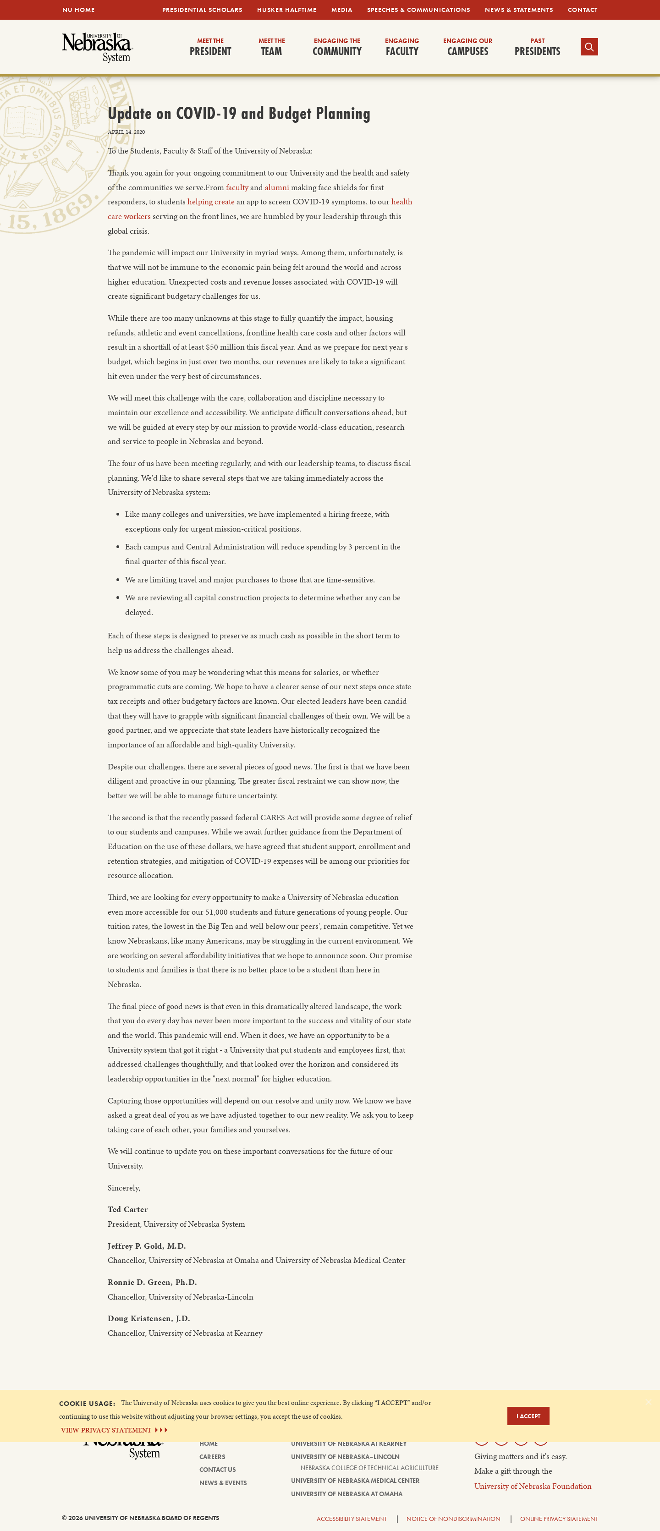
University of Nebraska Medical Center (355, 1480)
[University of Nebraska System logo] (124, 1448)
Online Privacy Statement (559, 1519)
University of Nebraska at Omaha (346, 1494)
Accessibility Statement (352, 1519)
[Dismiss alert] (648, 1402)
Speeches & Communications (418, 9)
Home (208, 1443)
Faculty (402, 48)
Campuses (468, 48)
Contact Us (217, 1469)
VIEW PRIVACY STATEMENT (115, 1430)
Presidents (538, 48)
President (210, 48)
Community (337, 48)
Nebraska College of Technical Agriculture (370, 1468)
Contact (583, 9)
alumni (277, 187)
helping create (211, 201)
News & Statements (519, 9)
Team (271, 48)
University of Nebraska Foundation (533, 1486)
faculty (237, 187)
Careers (212, 1457)
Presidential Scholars (202, 9)
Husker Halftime (287, 9)
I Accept (528, 1416)
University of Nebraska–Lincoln (345, 1457)
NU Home (78, 9)
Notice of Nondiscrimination (453, 1519)
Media (341, 9)
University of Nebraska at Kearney (349, 1443)
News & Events (223, 1483)
